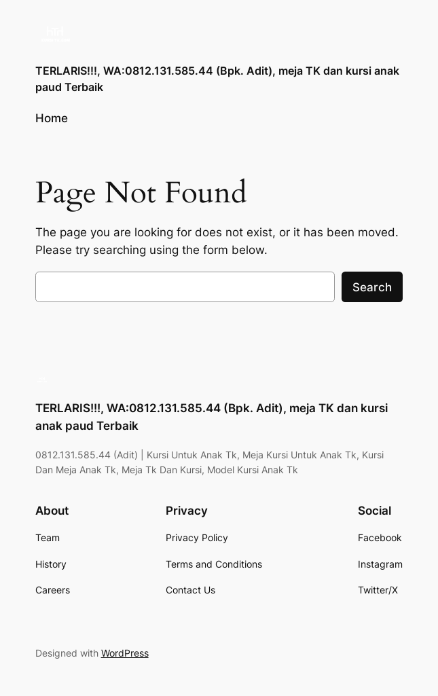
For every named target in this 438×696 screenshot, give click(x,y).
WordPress (125, 653)
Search (372, 287)
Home (51, 118)
